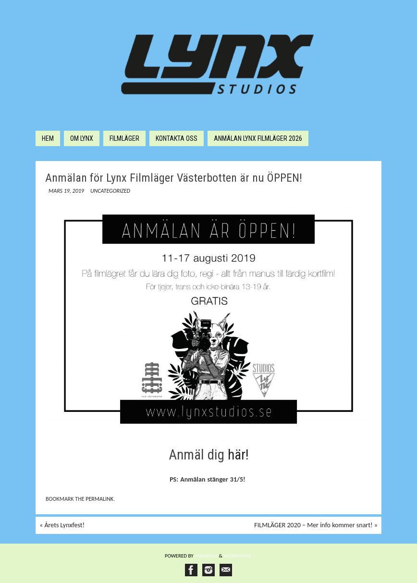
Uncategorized (110, 190)
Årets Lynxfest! (62, 525)
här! (238, 455)
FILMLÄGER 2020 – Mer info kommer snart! (315, 525)
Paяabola (206, 556)
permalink (99, 499)
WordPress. (238, 556)
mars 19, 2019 (66, 190)
